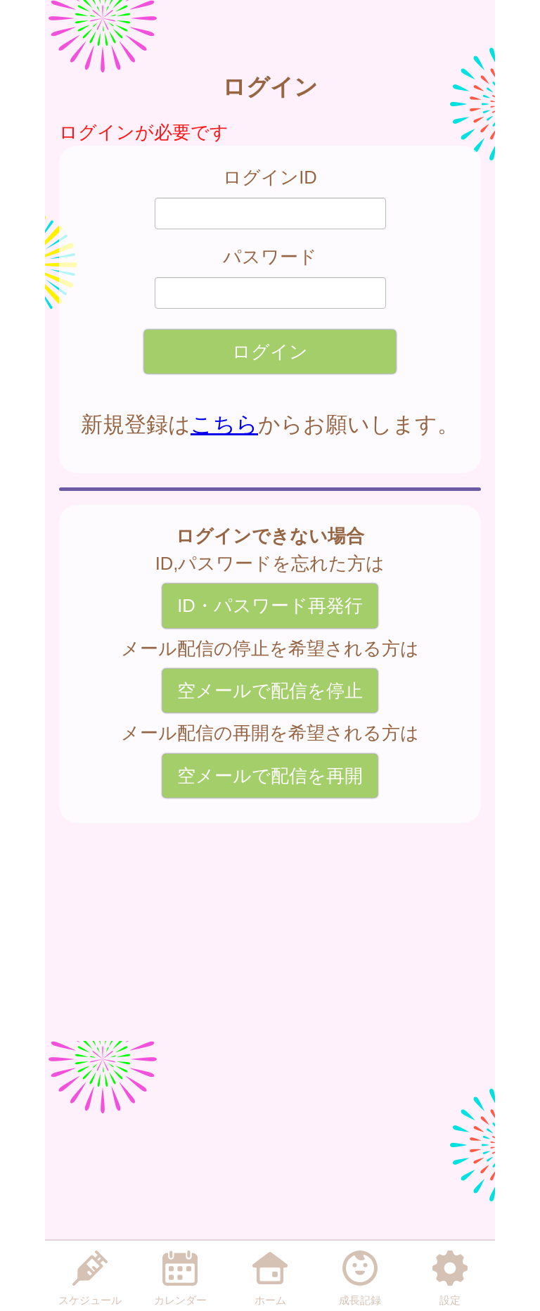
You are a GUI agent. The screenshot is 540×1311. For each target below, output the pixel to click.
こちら (224, 424)
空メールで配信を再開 (270, 776)
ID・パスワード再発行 (270, 605)
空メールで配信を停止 (270, 691)
